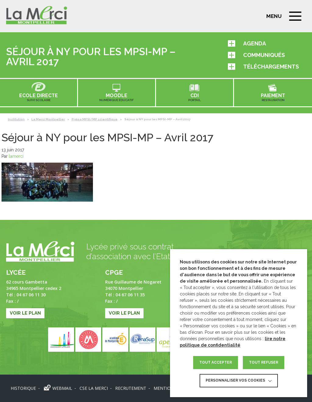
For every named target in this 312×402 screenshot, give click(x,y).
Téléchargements (263, 66)
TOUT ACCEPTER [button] (215, 362)
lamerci (16, 156)
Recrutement (130, 388)
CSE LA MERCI (93, 388)
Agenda (247, 43)
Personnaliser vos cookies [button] (235, 380)
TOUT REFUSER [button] (263, 362)
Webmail (62, 388)
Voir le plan (25, 313)
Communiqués (256, 55)
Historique (23, 388)
